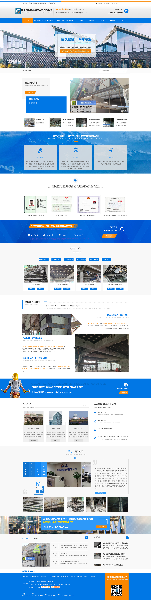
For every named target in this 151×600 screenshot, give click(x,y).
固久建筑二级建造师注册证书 (88, 215)
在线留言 (108, 3)
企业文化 (38, 470)
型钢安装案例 (40, 119)
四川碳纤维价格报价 (62, 284)
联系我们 (116, 3)
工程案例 (80, 20)
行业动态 (35, 538)
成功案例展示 (31, 82)
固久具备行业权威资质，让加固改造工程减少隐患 (75, 186)
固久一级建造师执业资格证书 (36, 215)
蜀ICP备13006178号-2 (40, 584)
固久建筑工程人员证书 (62, 215)
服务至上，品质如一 (33, 428)
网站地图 (100, 3)
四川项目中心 (70, 20)
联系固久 (102, 20)
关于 (75, 451)
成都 (69, 584)
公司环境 (32, 470)
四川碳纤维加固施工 (35, 284)
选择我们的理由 (32, 302)
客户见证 (26, 404)
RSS (54, 584)
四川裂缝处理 (49, 20)
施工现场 (25, 470)
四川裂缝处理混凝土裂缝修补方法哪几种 (114, 554)
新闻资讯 (112, 20)
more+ (85, 405)
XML (57, 584)
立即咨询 (109, 236)
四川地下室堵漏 (59, 20)
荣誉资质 (91, 20)
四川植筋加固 (81, 259)
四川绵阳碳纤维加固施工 (115, 284)
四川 (66, 584)
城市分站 (61, 584)
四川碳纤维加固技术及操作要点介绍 (113, 565)
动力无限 (38, 587)
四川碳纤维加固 (38, 20)
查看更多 (30, 92)
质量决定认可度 (78, 428)
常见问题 (97, 537)
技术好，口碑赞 (56, 428)
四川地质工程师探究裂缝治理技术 (69, 561)
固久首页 (27, 20)
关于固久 (123, 20)
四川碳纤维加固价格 (88, 284)
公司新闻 (25, 538)
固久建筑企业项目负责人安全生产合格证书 (115, 215)
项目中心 (75, 248)
